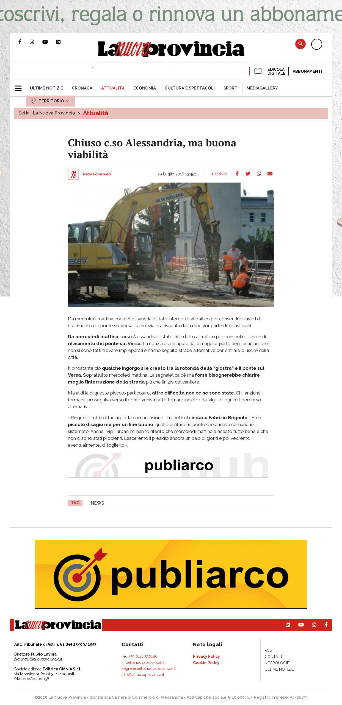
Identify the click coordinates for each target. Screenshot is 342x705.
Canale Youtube (49, 41)
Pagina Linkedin (62, 41)
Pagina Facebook (24, 41)
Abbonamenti (307, 71)
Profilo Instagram (36, 41)
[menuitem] (46, 88)
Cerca (300, 44)
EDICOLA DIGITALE (269, 71)
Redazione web (97, 174)
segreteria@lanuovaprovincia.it (148, 668)
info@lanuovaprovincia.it (143, 662)
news (97, 503)
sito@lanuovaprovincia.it (143, 674)
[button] (20, 86)
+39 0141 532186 (143, 656)
